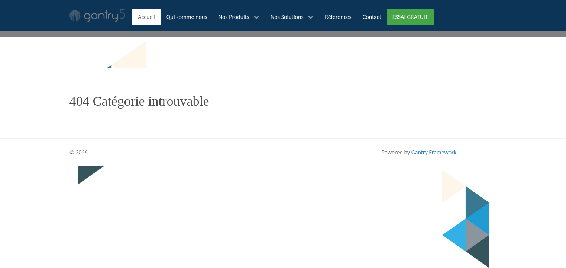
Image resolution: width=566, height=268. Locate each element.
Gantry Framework (433, 152)
